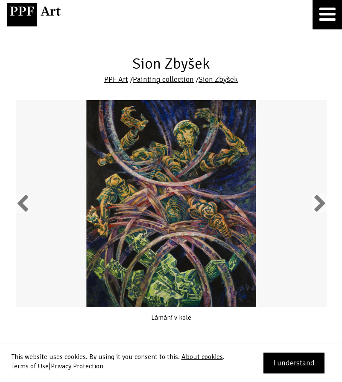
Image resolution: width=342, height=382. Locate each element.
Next (319, 203)
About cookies (202, 357)
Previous (23, 203)
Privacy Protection (77, 366)
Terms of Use (30, 366)
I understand (294, 363)
